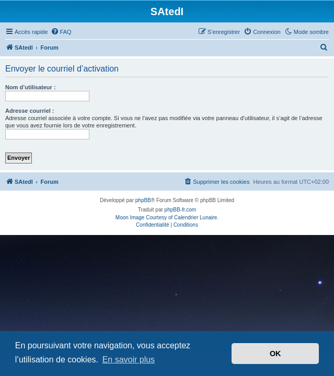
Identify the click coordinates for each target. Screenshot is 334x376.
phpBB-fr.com (181, 210)
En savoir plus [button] (128, 359)
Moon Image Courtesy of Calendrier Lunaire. (167, 217)
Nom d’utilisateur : (30, 87)
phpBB (143, 200)
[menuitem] (61, 32)
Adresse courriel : (29, 111)
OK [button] (275, 353)
